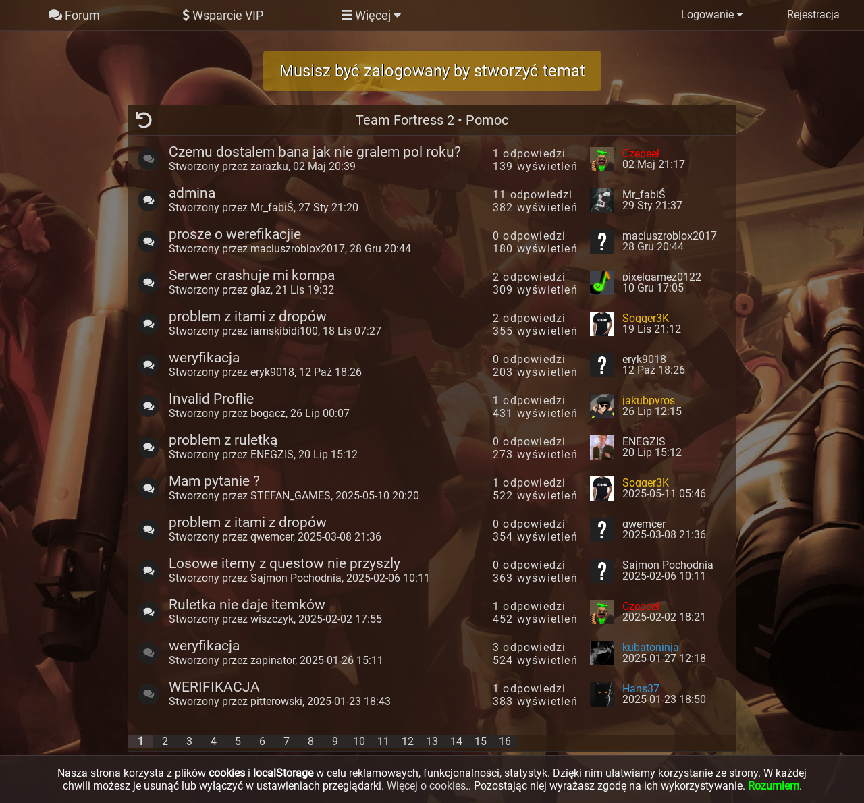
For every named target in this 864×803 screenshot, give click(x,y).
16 (505, 741)
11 (383, 741)
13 (432, 741)
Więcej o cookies (426, 785)
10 (359, 741)
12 (408, 741)
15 (481, 741)
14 (456, 741)
